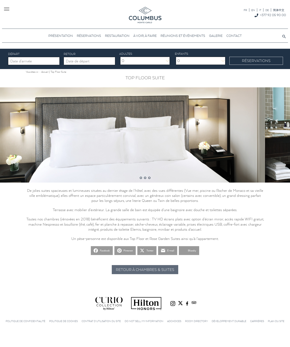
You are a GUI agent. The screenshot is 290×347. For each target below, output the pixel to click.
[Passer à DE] (267, 10)
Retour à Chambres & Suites (145, 269)
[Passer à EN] (253, 10)
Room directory (196, 321)
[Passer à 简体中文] (278, 10)
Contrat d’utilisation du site (101, 321)
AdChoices (174, 321)
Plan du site (276, 321)
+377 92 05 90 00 (273, 15)
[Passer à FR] (245, 10)
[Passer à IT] (260, 10)
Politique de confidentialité (25, 321)
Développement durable (229, 321)
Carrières (257, 321)
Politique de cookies (63, 321)
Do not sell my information (144, 321)
